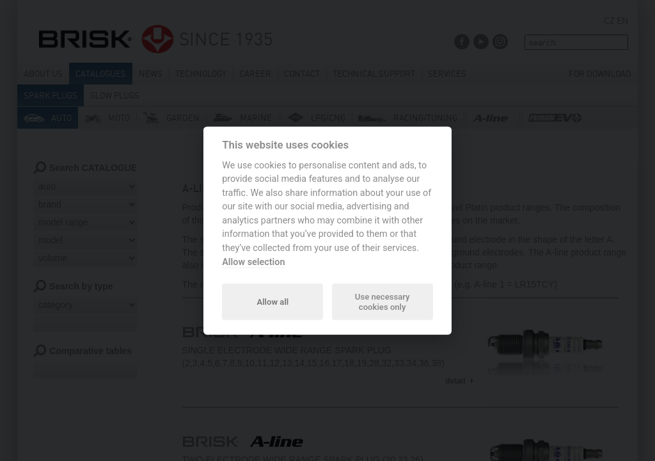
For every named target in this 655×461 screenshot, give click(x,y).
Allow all (272, 301)
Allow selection (253, 261)
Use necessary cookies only (382, 301)
